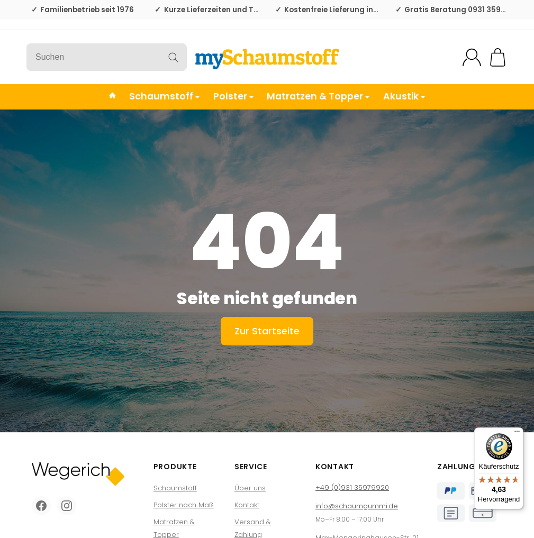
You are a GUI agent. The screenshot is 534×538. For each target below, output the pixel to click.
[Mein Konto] (472, 57)
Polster (233, 96)
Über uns (250, 488)
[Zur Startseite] (267, 57)
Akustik (404, 96)
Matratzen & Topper (318, 96)
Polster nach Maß (183, 505)
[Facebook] (41, 505)
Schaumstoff (164, 96)
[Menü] (517, 433)
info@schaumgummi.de (356, 506)
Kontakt (246, 505)
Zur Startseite (267, 331)
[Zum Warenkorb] (498, 57)
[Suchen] (106, 57)
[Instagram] (66, 505)
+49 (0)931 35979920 (352, 487)
